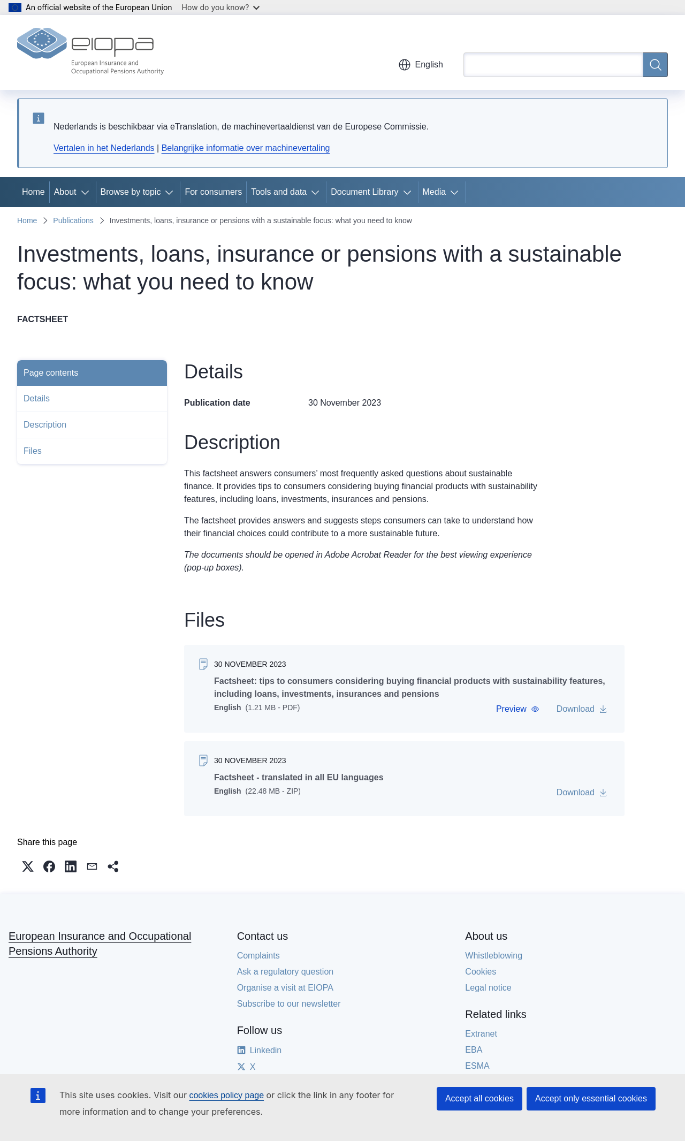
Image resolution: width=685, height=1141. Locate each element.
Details (37, 398)
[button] (517, 709)
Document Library (364, 191)
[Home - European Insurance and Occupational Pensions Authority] (90, 52)
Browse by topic (131, 191)
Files (33, 450)
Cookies (480, 971)
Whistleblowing (493, 955)
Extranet (481, 1033)
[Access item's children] (87, 192)
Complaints (258, 955)
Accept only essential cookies (591, 1098)
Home (33, 191)
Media (434, 191)
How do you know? (221, 7)
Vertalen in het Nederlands (104, 148)
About (65, 191)
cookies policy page (226, 1095)
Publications (73, 220)
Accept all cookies (479, 1098)
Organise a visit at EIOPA (285, 987)
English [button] (420, 64)
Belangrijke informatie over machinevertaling (246, 148)
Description (45, 424)
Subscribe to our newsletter (289, 1003)
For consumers (213, 191)
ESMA (477, 1065)
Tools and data (279, 191)
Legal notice (488, 987)
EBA (473, 1049)
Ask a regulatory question (285, 971)
